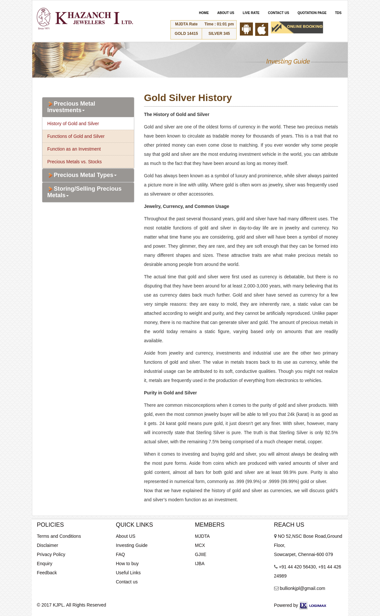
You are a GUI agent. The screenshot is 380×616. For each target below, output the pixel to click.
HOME (204, 13)
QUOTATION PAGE (312, 13)
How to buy (127, 563)
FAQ (120, 554)
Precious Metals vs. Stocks (74, 161)
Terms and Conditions (59, 536)
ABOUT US (225, 13)
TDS (338, 13)
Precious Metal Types (82, 175)
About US (126, 536)
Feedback (47, 572)
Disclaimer (47, 545)
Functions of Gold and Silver (76, 136)
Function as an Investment (74, 149)
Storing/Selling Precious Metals (84, 192)
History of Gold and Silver (73, 123)
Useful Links (128, 572)
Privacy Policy (51, 554)
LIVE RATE (251, 13)
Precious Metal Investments (71, 107)
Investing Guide (132, 545)
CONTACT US (278, 13)
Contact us (127, 581)
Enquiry (44, 563)
